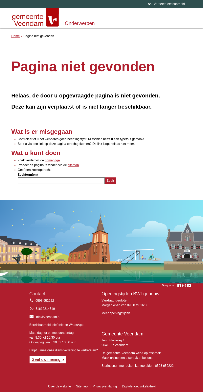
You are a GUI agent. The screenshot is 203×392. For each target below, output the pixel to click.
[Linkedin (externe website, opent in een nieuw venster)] (189, 285)
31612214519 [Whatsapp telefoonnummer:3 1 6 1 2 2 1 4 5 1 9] (45, 308)
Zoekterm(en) (28, 174)
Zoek (110, 180)
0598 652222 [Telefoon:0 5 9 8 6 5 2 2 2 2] (44, 300)
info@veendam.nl (44, 317)
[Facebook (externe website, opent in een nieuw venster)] (179, 285)
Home (15, 36)
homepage (52, 160)
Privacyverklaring (105, 386)
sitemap (73, 165)
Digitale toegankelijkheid (139, 386)
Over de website (59, 386)
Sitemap (82, 386)
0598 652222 (164, 365)
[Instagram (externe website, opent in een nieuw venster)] (184, 285)
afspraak (132, 357)
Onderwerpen (80, 23)
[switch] (167, 4)
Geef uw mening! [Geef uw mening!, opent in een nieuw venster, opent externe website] (46, 359)
